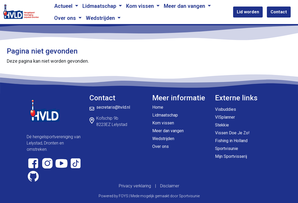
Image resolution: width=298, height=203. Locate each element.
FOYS (123, 196)
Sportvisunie (226, 148)
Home (157, 107)
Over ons (65, 18)
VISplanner (225, 117)
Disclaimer (169, 185)
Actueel (64, 6)
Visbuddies (225, 109)
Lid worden (248, 11)
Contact (279, 11)
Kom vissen (140, 6)
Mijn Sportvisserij (231, 156)
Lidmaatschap (99, 6)
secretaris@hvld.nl (113, 107)
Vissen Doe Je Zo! (232, 132)
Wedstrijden (101, 18)
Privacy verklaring (135, 185)
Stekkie (222, 125)
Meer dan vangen (185, 6)
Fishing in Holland (231, 140)
